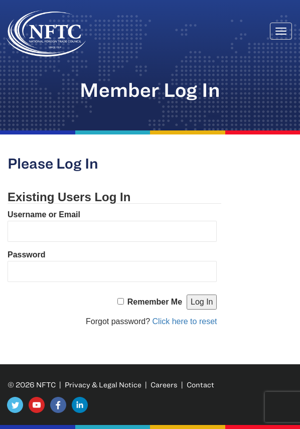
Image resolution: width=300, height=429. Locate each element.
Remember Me (154, 302)
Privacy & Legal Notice (103, 384)
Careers (164, 384)
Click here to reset (185, 321)
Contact (200, 384)
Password (27, 254)
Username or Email (44, 214)
